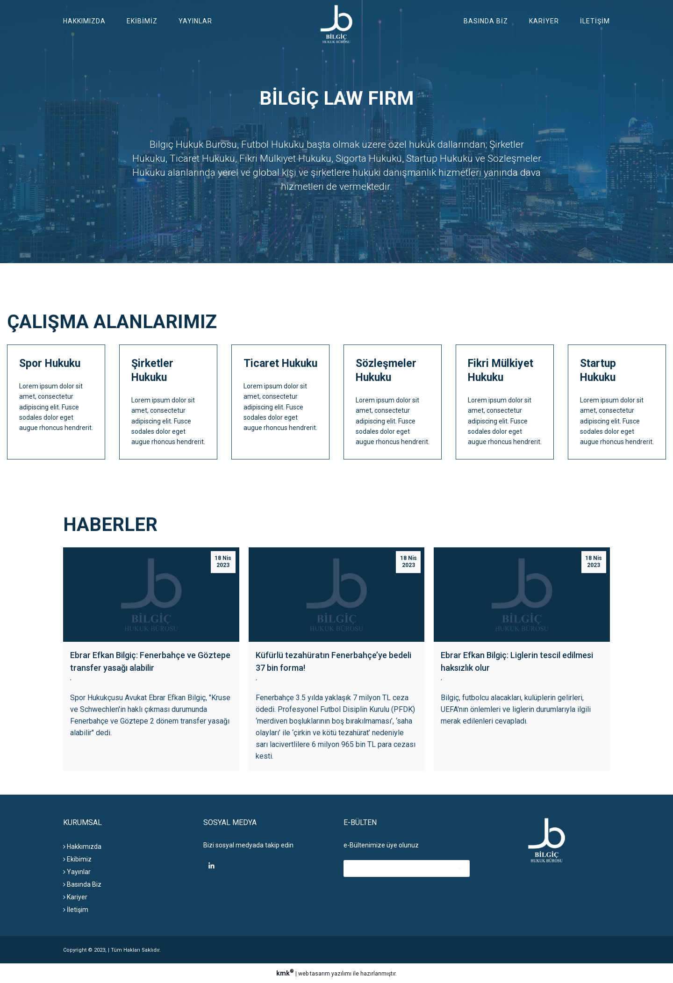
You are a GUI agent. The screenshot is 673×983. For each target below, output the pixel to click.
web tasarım (314, 973)
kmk (285, 973)
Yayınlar (195, 21)
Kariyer (544, 21)
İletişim (595, 21)
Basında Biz (486, 21)
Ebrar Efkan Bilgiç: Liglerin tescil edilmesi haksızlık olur (517, 661)
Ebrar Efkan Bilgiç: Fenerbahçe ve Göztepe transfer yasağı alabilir (150, 661)
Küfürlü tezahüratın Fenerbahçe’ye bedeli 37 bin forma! (333, 661)
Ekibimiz (142, 21)
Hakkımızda (84, 21)
